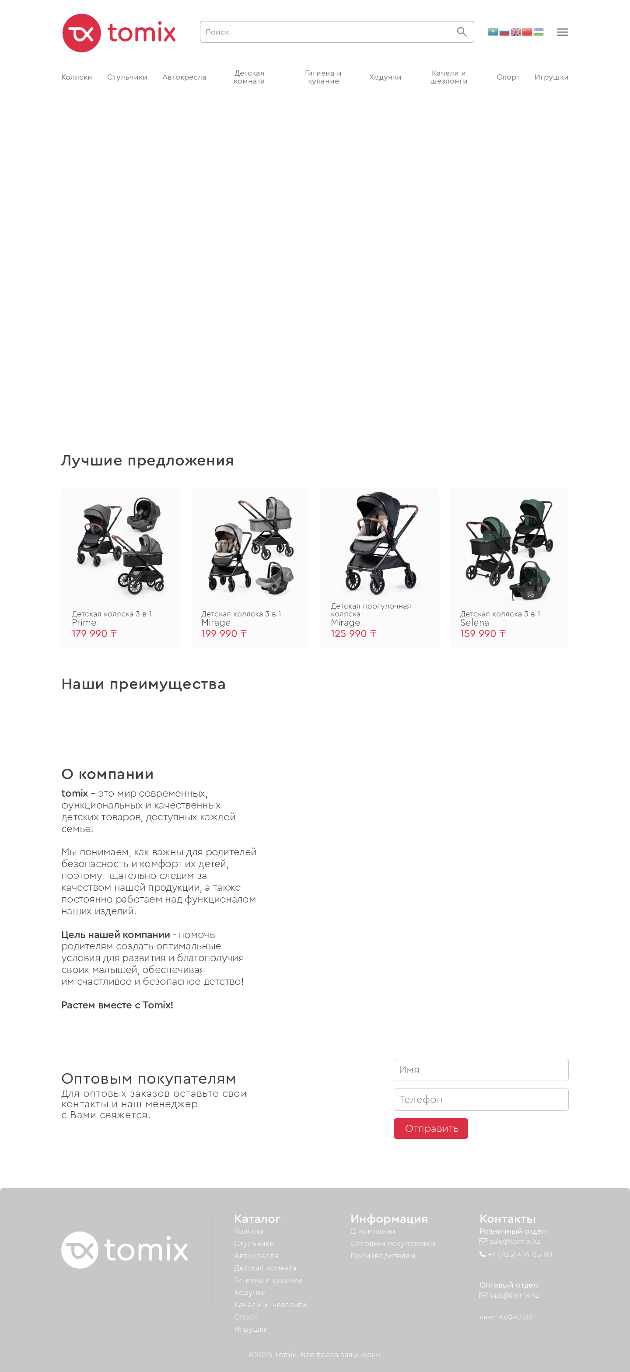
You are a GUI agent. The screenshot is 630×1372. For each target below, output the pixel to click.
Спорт (508, 77)
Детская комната (249, 77)
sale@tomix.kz (510, 1241)
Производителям (383, 1256)
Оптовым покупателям (393, 1243)
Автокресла (184, 77)
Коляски (76, 77)
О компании (373, 1231)
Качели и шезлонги (449, 77)
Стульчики (127, 77)
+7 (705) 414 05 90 (516, 1254)
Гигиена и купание (323, 77)
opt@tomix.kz (509, 1295)
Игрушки (552, 77)
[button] (561, 32)
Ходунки (385, 77)
